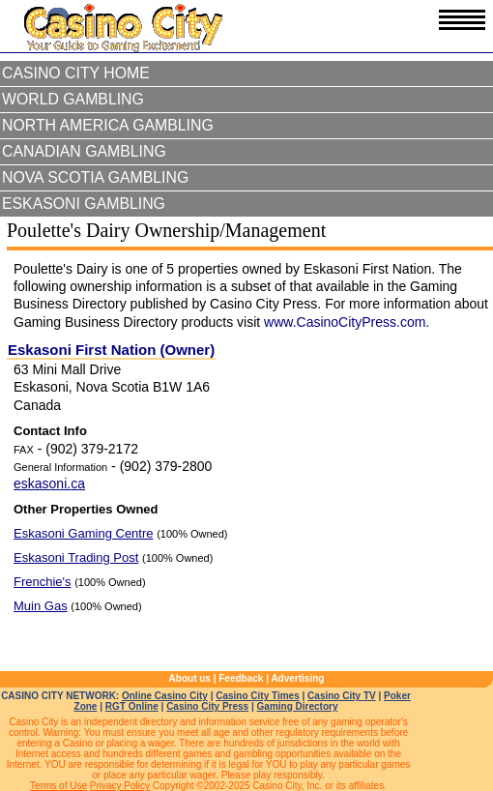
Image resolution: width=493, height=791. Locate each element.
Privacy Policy (120, 785)
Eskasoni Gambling (83, 203)
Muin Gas (41, 606)
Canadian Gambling (84, 151)
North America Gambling (108, 125)
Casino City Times (258, 695)
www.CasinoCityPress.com (344, 322)
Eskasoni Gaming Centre (84, 533)
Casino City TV (341, 695)
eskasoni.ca (49, 483)
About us (190, 678)
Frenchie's (43, 581)
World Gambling (73, 99)
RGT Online (132, 706)
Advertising (297, 678)
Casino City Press (207, 706)
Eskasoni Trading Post (76, 557)
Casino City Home (76, 73)
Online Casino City (165, 695)
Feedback (240, 678)
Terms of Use (58, 785)
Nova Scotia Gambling (95, 177)
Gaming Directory (297, 706)
